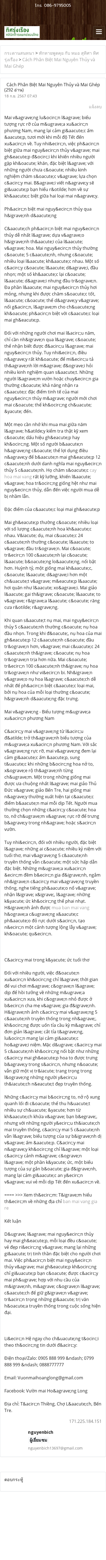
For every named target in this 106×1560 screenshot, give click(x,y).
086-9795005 (57, 5)
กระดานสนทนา (19, 53)
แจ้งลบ (95, 107)
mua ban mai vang (70, 908)
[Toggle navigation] (99, 32)
